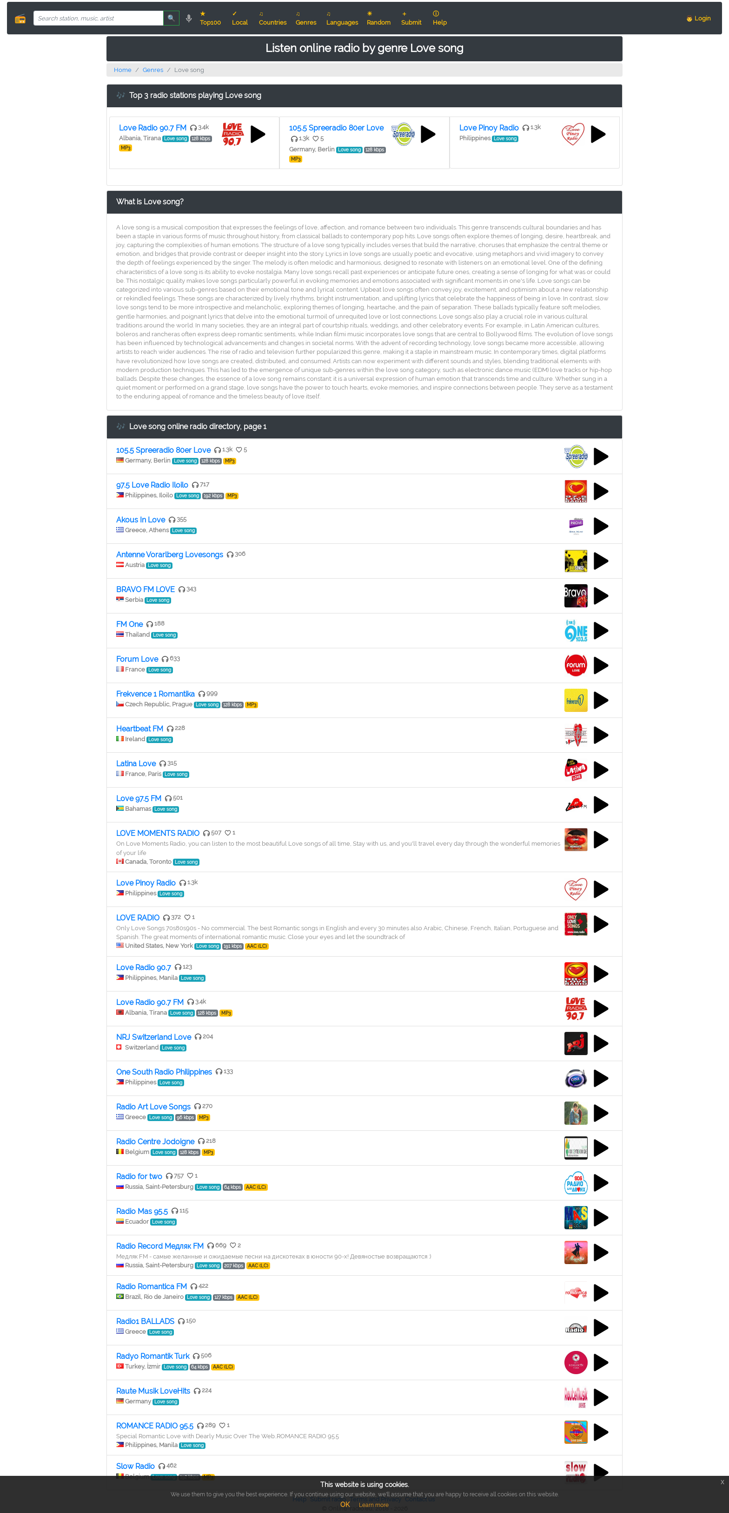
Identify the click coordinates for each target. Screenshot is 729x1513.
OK (345, 1504)
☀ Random (379, 18)
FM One (129, 624)
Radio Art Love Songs (153, 1106)
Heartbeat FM (139, 728)
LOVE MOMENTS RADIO (157, 833)
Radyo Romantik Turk (152, 1356)
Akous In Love (140, 519)
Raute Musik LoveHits (153, 1391)
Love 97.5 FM (138, 798)
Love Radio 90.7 (143, 967)
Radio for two (139, 1176)
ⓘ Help (440, 18)
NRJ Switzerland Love (153, 1037)
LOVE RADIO (137, 917)
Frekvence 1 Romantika (155, 694)
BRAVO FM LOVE (145, 589)
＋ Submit (411, 18)
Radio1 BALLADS (145, 1321)
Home (123, 69)
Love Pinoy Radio (489, 128)
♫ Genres (306, 18)
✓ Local (240, 18)
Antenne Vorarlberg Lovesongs (169, 554)
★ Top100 (210, 18)
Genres (153, 69)
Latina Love (136, 763)
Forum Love (137, 659)
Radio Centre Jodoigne (155, 1141)
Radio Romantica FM (151, 1286)
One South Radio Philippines (164, 1072)
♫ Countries (272, 18)
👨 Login (698, 18)
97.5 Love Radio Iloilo (152, 485)
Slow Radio (135, 1466)
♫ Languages (342, 18)
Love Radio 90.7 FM (152, 128)
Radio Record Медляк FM (160, 1246)
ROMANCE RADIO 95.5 (154, 1426)
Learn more (374, 1505)
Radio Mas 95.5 (142, 1211)
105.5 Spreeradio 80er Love (336, 128)
